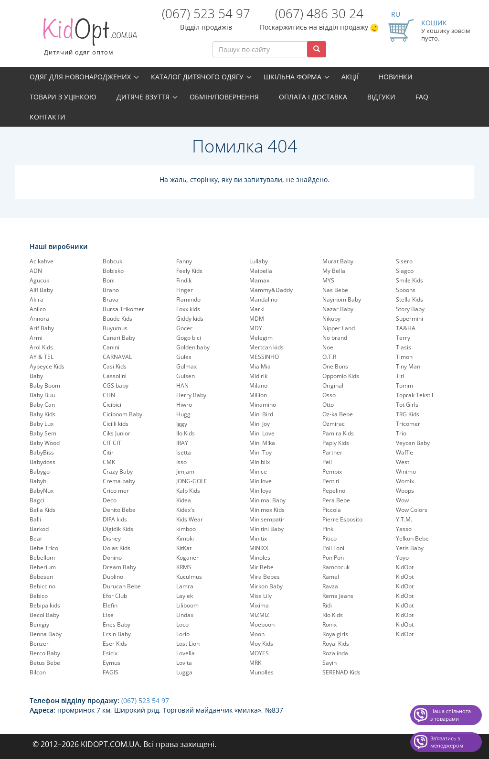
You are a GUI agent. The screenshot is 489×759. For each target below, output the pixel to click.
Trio (401, 433)
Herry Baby (191, 395)
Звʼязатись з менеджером (446, 742)
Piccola (331, 510)
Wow (402, 500)
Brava (110, 299)
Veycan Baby (413, 443)
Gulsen (185, 376)
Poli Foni (333, 548)
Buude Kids (117, 318)
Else (108, 615)
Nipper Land (338, 328)
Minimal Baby (267, 500)
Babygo (40, 471)
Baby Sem (43, 433)
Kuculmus (189, 577)
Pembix (332, 471)
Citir (108, 452)
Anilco (38, 309)
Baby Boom (45, 385)
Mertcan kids (266, 347)
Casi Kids (115, 366)
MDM (256, 318)
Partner (332, 452)
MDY (255, 328)
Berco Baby (45, 653)
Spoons (405, 290)
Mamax (259, 280)
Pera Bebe (336, 500)
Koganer (187, 557)
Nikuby (331, 318)
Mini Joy (259, 424)
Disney (112, 538)
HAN (182, 385)
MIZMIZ (259, 615)
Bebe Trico (44, 548)
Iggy (181, 424)
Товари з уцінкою (63, 96)
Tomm (404, 385)
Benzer (39, 644)
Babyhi (39, 481)
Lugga (184, 672)
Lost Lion (188, 644)
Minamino (262, 405)
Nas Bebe (335, 290)
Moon (257, 634)
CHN (109, 395)
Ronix (329, 624)
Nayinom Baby (341, 299)
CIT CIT (112, 443)
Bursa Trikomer (123, 309)
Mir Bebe (261, 567)
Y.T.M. (404, 519)
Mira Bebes (264, 577)
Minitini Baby (266, 529)
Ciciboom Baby (122, 414)
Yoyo (402, 557)
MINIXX (258, 548)
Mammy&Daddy (271, 290)
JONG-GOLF (191, 481)
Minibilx (259, 462)
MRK (255, 663)
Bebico (39, 596)
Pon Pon (333, 557)
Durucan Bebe (122, 586)
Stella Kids (409, 299)
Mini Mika (262, 443)
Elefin (110, 605)
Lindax (184, 615)
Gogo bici (188, 338)
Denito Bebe (119, 510)
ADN (36, 271)
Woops (405, 491)
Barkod (39, 529)
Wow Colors (411, 510)
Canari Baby (119, 338)
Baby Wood (45, 443)
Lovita (184, 663)
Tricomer (408, 424)
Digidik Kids (118, 529)
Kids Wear (189, 519)
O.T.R (329, 357)
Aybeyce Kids (47, 366)
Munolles (261, 672)
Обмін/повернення (224, 96)
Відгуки (381, 96)
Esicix (110, 653)
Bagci (37, 500)
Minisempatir (267, 519)
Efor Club (115, 596)
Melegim (261, 338)
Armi (36, 338)
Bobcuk (112, 261)
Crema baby (119, 481)
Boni (109, 280)
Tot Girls (407, 405)
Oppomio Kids (340, 376)
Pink (327, 529)
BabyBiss (42, 452)
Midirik (258, 376)
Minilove (260, 481)
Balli (35, 519)
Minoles (259, 557)
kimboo (186, 529)
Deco (110, 500)
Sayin (329, 663)
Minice (258, 471)
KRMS (183, 567)
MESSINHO (264, 357)
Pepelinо (333, 491)
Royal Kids (335, 644)
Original (332, 385)
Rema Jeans (337, 596)
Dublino (113, 577)
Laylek (184, 596)
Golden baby (193, 347)
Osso (329, 395)
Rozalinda (335, 653)
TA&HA (405, 328)
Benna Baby (46, 634)
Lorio (183, 634)
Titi (400, 376)
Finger (184, 290)
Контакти (47, 116)
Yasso (404, 529)
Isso (181, 462)
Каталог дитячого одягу (197, 76)
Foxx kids (188, 309)
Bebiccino (42, 586)
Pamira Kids (338, 433)
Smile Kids (409, 280)
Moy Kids (261, 644)
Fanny (184, 261)
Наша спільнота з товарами (450, 714)
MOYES (259, 653)
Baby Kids (42, 414)
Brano (111, 290)
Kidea (183, 500)
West (402, 462)
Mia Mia (260, 366)
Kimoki (185, 538)
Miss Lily (260, 596)
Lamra (184, 586)
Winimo (406, 471)
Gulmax (186, 366)
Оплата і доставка (313, 96)
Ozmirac (333, 424)
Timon (404, 357)
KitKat (183, 548)
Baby (36, 376)
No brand (334, 338)
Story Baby (410, 309)
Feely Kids (189, 271)
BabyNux (41, 491)
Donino (112, 557)
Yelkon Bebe (412, 538)
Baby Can (42, 405)
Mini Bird (261, 414)
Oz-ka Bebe (337, 414)
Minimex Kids (267, 510)
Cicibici (112, 405)
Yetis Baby (410, 548)
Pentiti (330, 481)
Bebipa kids (45, 605)
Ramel (330, 577)
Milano (258, 385)
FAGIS (110, 672)
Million (258, 395)
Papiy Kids (335, 443)
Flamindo (188, 299)
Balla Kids (42, 510)
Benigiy (39, 624)
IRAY (182, 443)
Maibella (260, 271)
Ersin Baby (117, 634)
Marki (257, 309)
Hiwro (184, 405)
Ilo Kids (185, 433)
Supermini (409, 318)
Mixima (259, 605)
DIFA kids (115, 519)
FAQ (421, 96)
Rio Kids (332, 615)
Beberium (43, 567)
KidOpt (405, 567)
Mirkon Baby (266, 586)
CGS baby (115, 385)
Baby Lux (41, 424)
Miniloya (260, 491)
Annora (39, 318)
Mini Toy (260, 452)
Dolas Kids (116, 548)
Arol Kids (41, 347)
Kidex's (185, 510)
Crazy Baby (118, 471)
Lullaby (258, 261)
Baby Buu (42, 395)
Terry (403, 338)
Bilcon (38, 672)
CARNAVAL (117, 357)
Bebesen (41, 577)
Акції (350, 76)
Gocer (184, 328)
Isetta (183, 452)
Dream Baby (119, 567)
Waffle (404, 452)
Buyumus (115, 328)
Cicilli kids (115, 424)
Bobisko (113, 271)
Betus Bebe (45, 663)
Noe (327, 347)
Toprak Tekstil (414, 395)
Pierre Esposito (342, 519)
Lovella (185, 653)
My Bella (333, 271)
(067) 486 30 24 (319, 13)
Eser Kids (115, 644)
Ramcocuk (336, 567)
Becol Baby (44, 615)
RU (395, 14)
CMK (109, 462)
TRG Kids (407, 414)
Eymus (111, 663)
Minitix (258, 538)
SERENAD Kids (341, 672)
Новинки (396, 76)
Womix (405, 481)
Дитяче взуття (143, 96)
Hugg (183, 414)
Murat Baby (337, 261)
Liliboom (187, 605)
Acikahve (41, 261)
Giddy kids (189, 318)
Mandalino (263, 299)
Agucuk (39, 280)
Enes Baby (116, 624)
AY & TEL (41, 357)
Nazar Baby (337, 309)
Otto (328, 405)
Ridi (327, 605)
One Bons (335, 366)
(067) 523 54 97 (206, 13)
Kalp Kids (188, 491)
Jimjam (185, 471)
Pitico (329, 538)
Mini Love (262, 433)
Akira (36, 299)
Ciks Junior (116, 433)
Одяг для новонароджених (80, 76)
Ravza (330, 586)
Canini (111, 347)
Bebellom (42, 557)
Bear (36, 538)
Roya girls (335, 634)
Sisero (404, 261)
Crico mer (116, 491)
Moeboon (262, 624)
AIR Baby (41, 290)
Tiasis (403, 347)
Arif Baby (42, 328)
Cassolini (115, 376)
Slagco (405, 271)
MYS (328, 280)
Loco (182, 624)
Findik (183, 280)
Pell (327, 462)
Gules (183, 357)
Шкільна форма (292, 76)
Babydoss (42, 462)
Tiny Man (408, 366)
